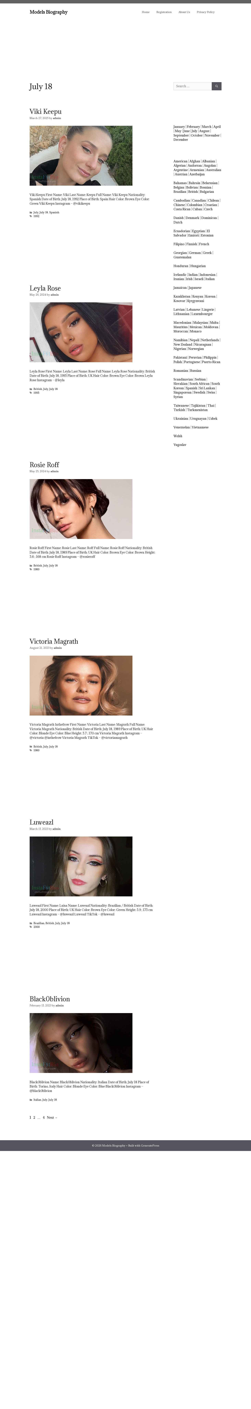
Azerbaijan (197, 174)
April (217, 127)
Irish (189, 279)
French (204, 244)
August (204, 131)
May (178, 131)
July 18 (44, 212)
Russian (195, 371)
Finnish (191, 244)
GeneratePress (150, 1145)
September (181, 135)
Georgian (180, 253)
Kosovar (179, 301)
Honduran (181, 266)
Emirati (193, 235)
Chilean (213, 200)
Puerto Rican (211, 362)
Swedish (199, 392)
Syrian (178, 397)
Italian (37, 1099)
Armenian (197, 170)
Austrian (181, 174)
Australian (213, 170)
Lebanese (193, 310)
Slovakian (181, 384)
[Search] (217, 86)
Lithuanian (181, 314)
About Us (184, 12)
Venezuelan (182, 427)
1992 (36, 216)
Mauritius (181, 327)
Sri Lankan (207, 388)
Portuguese (192, 362)
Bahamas (180, 183)
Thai (210, 406)
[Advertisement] (125, 46)
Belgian (179, 187)
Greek (207, 253)
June (186, 131)
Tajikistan (198, 406)
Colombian (194, 205)
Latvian (179, 310)
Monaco (195, 331)
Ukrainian (181, 419)
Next (52, 1118)
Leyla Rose (45, 288)
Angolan (210, 166)
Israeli (199, 279)
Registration (164, 12)
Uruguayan (198, 419)
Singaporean (183, 392)
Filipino (179, 244)
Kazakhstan (182, 296)
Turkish (179, 410)
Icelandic (180, 275)
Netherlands (210, 340)
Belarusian (210, 183)
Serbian (200, 379)
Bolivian (192, 187)
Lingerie (208, 310)
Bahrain (194, 183)
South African (200, 384)
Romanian (181, 371)
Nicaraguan (202, 344)
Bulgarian (207, 192)
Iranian (179, 279)
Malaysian (200, 323)
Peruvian (195, 357)
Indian (193, 275)
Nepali (194, 340)
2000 (37, 927)
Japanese (195, 288)
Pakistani (180, 357)
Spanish (54, 212)
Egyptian (198, 231)
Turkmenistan (197, 410)
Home (146, 12)
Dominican (209, 218)
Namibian (181, 340)
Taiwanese (181, 406)
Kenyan (197, 296)
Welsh (178, 436)
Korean (210, 296)
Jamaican (180, 288)
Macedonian (182, 323)
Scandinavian (183, 379)
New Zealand (183, 344)
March (206, 127)
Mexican (196, 327)
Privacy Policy (206, 12)
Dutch (178, 222)
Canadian (199, 200)
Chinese (179, 205)
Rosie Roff (44, 465)
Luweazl (41, 822)
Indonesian (208, 275)
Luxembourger (202, 314)
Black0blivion (50, 999)
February (193, 127)
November (212, 135)
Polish (178, 362)
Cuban (197, 209)
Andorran (195, 166)
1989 (36, 569)
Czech (208, 209)
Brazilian (39, 923)
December (181, 140)
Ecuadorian (182, 231)
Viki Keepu (46, 111)
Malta (214, 323)
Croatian (210, 205)
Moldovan (211, 327)
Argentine (181, 170)
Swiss (211, 392)
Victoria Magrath (54, 641)
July (36, 212)
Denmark (192, 218)
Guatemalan (182, 257)
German (195, 253)
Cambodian (182, 200)
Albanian (208, 161)
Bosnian (205, 187)
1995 (36, 392)
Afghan (194, 161)
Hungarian (198, 266)
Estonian (207, 235)
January (179, 127)
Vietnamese (200, 427)
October (197, 135)
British (38, 389)
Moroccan (181, 331)
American (180, 161)
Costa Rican (182, 209)
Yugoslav (180, 445)
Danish (179, 218)
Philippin (210, 357)
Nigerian (180, 349)
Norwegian (196, 349)
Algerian (180, 166)
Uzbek (213, 419)
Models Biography (49, 12)
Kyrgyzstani (195, 301)
